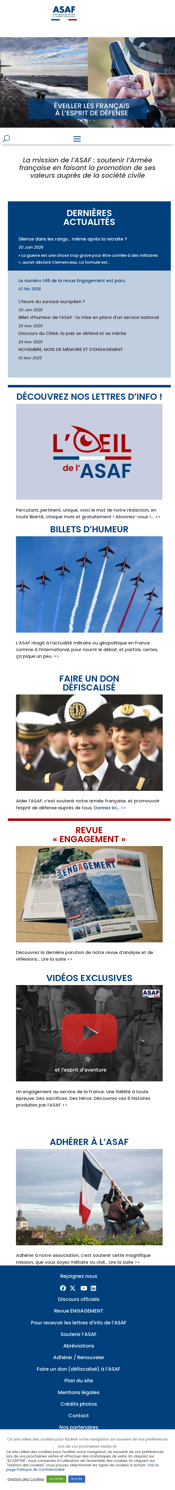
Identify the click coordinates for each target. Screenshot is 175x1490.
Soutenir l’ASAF (79, 1334)
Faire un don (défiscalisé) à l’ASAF (78, 1369)
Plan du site (78, 1380)
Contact (78, 1415)
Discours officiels (78, 1299)
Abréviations (78, 1345)
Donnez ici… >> (110, 808)
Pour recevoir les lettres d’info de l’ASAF (79, 1322)
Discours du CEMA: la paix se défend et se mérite (72, 333)
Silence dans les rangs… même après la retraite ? (72, 239)
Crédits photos (79, 1404)
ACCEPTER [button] (56, 1479)
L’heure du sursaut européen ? (51, 301)
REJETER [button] (76, 1479)
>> (56, 656)
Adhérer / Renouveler (78, 1357)
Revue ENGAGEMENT (78, 1310)
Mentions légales (78, 1392)
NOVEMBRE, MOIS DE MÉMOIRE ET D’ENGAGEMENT (70, 349)
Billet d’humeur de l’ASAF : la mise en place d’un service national (88, 317)
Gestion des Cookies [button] (25, 1479)
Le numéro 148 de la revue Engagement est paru (71, 280)
